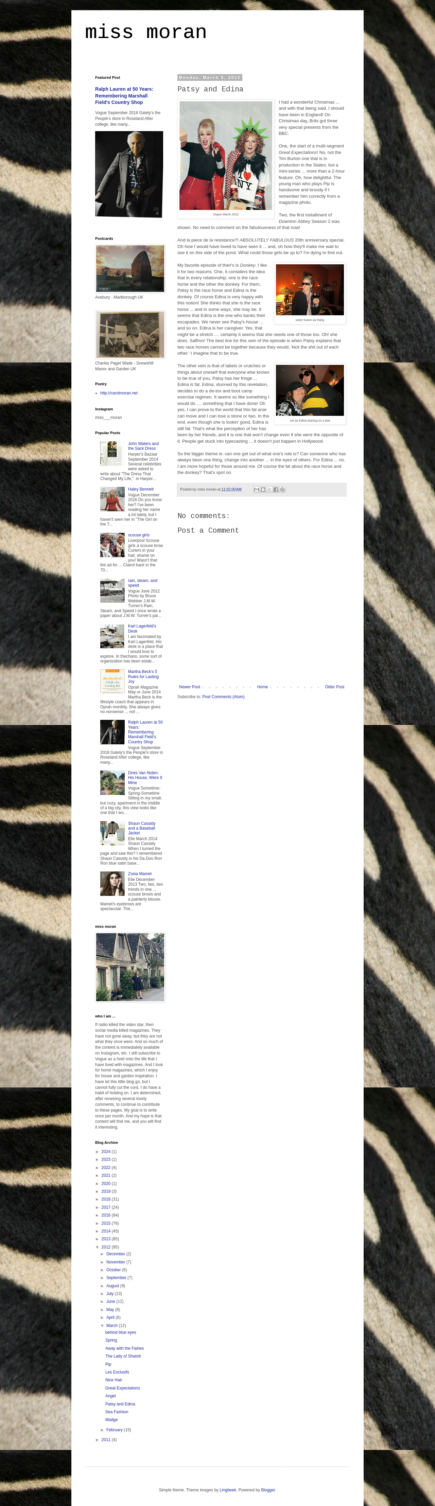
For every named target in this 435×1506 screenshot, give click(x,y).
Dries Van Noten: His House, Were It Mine (145, 777)
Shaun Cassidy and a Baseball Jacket (142, 828)
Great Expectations (122, 1388)
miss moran (146, 32)
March (112, 1325)
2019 (107, 1191)
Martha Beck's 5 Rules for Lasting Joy (143, 676)
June (111, 1301)
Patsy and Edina (120, 1404)
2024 (107, 1151)
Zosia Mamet (140, 873)
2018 (107, 1199)
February (115, 1430)
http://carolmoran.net (119, 393)
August (113, 1285)
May (110, 1309)
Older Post (334, 687)
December (116, 1254)
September (116, 1277)
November (116, 1262)
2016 (107, 1215)
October (114, 1270)
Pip (108, 1364)
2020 (107, 1183)
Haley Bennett (141, 489)
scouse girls (139, 535)
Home (262, 687)
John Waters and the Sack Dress (143, 446)
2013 (107, 1239)
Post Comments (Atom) (223, 696)
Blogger (268, 1490)
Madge (111, 1419)
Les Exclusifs (117, 1372)
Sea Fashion (116, 1412)
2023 (107, 1159)
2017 (107, 1207)
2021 (107, 1175)
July (110, 1293)
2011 (107, 1439)
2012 (107, 1247)
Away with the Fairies (124, 1348)
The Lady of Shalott (123, 1356)
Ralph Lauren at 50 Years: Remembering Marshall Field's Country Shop (124, 95)
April (111, 1317)
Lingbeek (228, 1490)
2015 (107, 1223)
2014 (107, 1231)
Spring (111, 1340)
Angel (110, 1396)
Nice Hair (113, 1380)
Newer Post (189, 687)
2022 (107, 1167)
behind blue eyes (120, 1332)
